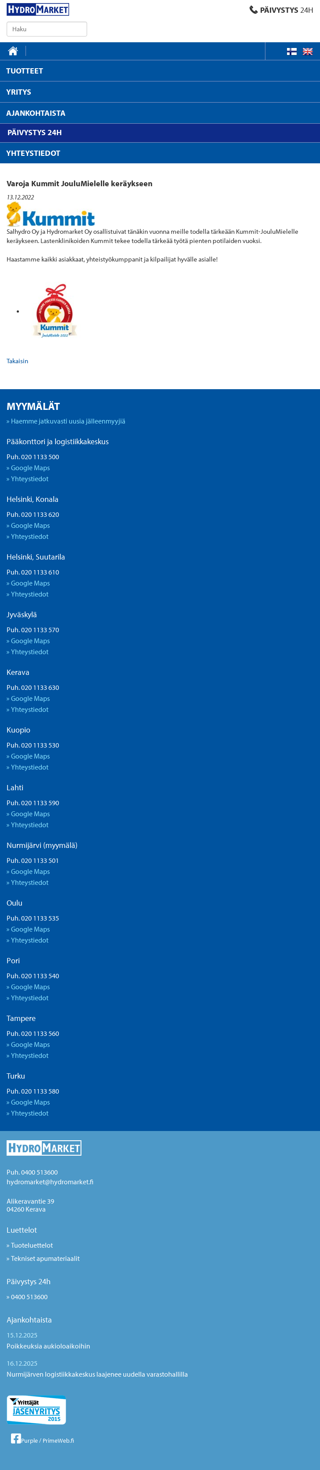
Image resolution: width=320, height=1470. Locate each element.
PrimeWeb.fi (58, 1440)
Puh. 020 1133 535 (33, 918)
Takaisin (17, 361)
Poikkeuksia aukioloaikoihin (48, 1345)
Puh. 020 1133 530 (33, 745)
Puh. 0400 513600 (32, 1172)
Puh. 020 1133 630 (33, 687)
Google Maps (30, 467)
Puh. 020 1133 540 (33, 976)
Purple (29, 1440)
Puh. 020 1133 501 (33, 860)
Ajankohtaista (29, 1320)
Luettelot (22, 1230)
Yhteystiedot (29, 478)
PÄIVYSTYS (281, 10)
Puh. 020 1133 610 (33, 572)
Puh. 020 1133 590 (33, 803)
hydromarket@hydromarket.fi (50, 1181)
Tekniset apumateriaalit (45, 1258)
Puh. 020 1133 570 (33, 630)
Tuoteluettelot (32, 1245)
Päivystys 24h (29, 1281)
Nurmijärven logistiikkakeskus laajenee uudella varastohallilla (97, 1374)
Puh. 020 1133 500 (33, 457)
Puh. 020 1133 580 (33, 1091)
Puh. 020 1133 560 (33, 1033)
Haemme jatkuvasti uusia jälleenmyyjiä (68, 420)
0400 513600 (29, 1296)
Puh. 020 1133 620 (33, 514)
